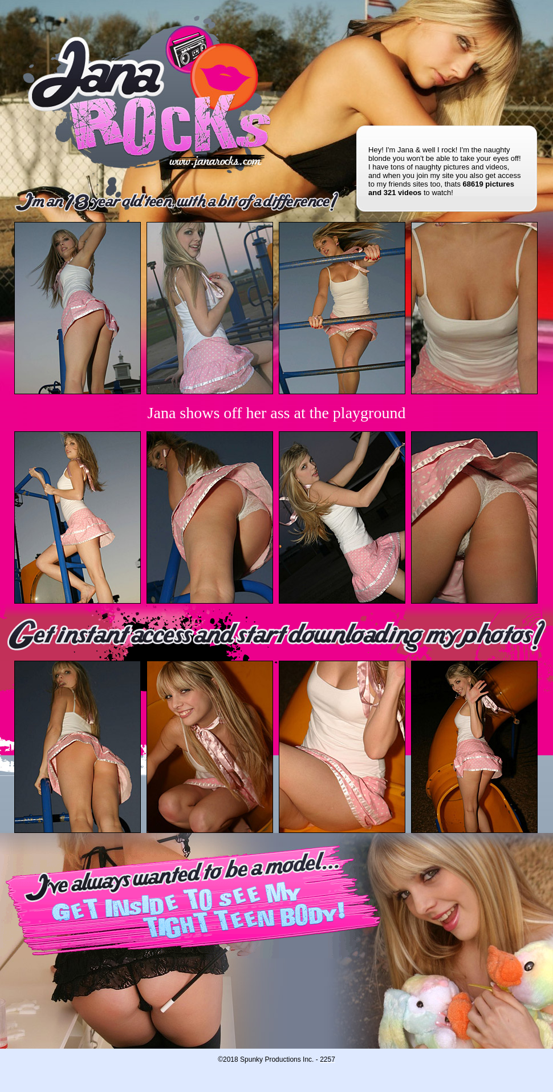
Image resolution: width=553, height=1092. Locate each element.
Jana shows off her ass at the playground (277, 413)
